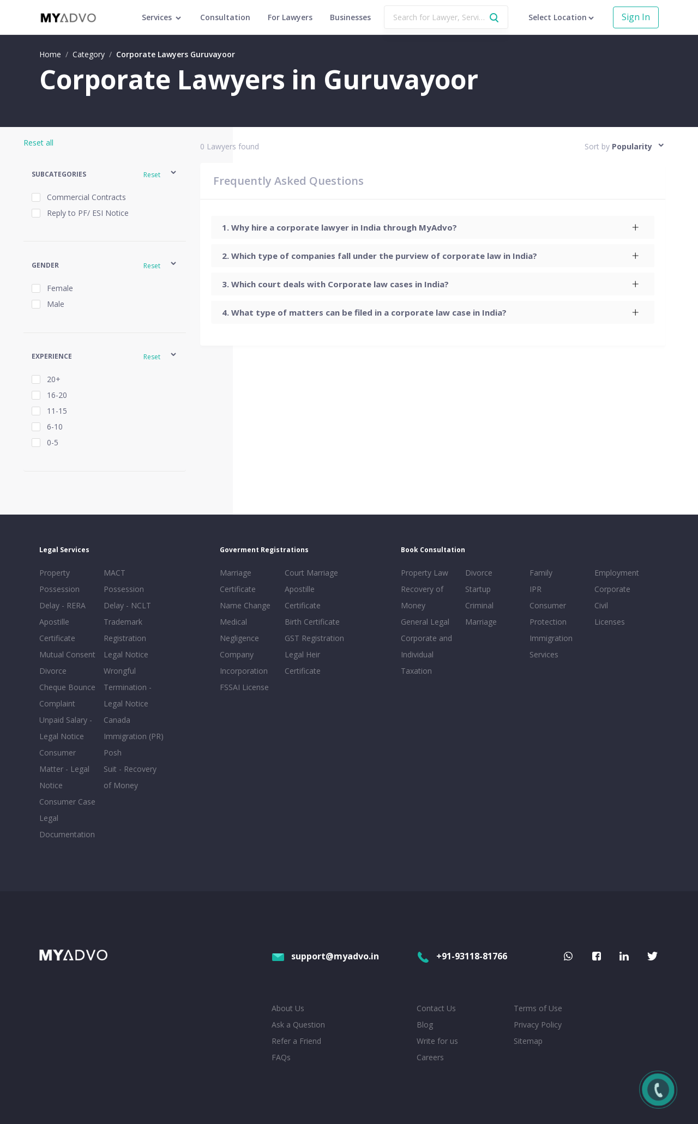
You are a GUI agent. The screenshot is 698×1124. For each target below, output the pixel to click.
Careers (430, 1057)
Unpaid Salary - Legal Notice (65, 728)
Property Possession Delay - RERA (62, 589)
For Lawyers (290, 17)
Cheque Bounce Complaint (67, 695)
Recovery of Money (422, 597)
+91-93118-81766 (462, 956)
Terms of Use (538, 1008)
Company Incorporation (244, 662)
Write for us (437, 1041)
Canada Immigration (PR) (134, 728)
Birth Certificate (312, 622)
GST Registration (314, 638)
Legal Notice (126, 654)
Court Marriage (311, 572)
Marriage (481, 622)
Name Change (245, 605)
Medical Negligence (239, 630)
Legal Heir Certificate (303, 662)
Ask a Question (298, 1024)
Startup (478, 589)
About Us (288, 1008)
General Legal (425, 622)
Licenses (609, 622)
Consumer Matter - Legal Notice (64, 768)
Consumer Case (67, 801)
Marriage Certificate (238, 580)
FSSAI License (244, 687)
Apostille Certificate (57, 630)
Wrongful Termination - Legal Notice (128, 687)
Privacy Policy (538, 1024)
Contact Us (436, 1008)
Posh (113, 752)
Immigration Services (551, 646)
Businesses (350, 17)
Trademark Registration (125, 630)
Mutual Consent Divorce (67, 662)
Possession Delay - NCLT (127, 597)
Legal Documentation (67, 826)
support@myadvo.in (325, 956)
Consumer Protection (548, 613)
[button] (105, 174)
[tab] (432, 227)
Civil (601, 605)
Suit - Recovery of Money (130, 777)
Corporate (612, 589)
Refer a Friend (296, 1041)
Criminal (479, 605)
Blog (425, 1024)
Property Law (424, 572)
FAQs (281, 1057)
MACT (114, 572)
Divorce (478, 572)
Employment (616, 572)
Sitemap (528, 1041)
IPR (535, 589)
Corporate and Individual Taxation (426, 654)
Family (540, 572)
